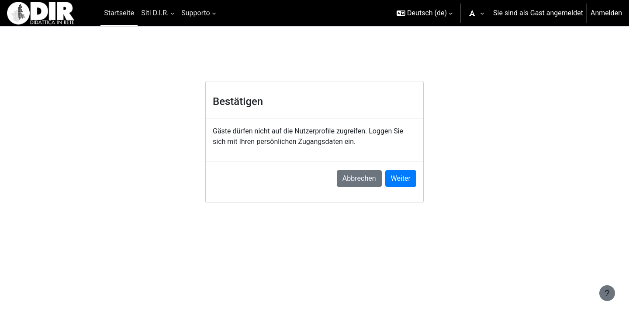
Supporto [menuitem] (195, 13)
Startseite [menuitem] (119, 13)
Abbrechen (359, 178)
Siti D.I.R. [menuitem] (155, 13)
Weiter (401, 178)
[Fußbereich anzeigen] (607, 293)
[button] (424, 13)
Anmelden (606, 13)
